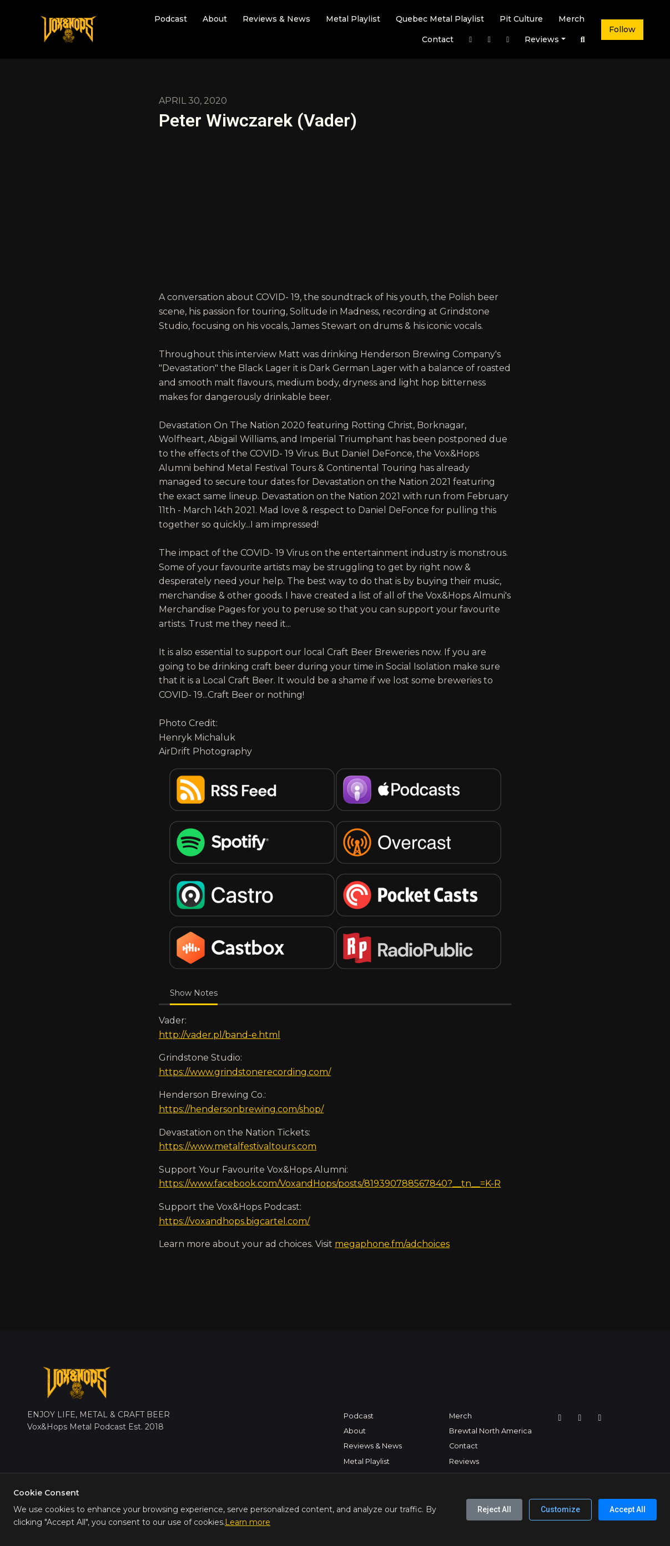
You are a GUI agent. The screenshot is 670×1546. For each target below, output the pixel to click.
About (215, 19)
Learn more (247, 1522)
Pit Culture (521, 19)
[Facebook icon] (580, 1417)
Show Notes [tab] (194, 993)
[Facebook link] (489, 39)
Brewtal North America (490, 1431)
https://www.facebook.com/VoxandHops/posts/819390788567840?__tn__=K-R (330, 1183)
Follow (622, 29)
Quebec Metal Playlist (440, 19)
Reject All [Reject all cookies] (494, 1509)
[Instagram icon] (560, 1417)
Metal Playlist (353, 19)
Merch (571, 19)
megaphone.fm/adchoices (392, 1244)
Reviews (542, 39)
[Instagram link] (470, 39)
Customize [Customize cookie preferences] (560, 1509)
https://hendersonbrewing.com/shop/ (241, 1109)
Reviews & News (276, 19)
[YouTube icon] (600, 1417)
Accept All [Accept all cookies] (627, 1509)
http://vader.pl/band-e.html (219, 1035)
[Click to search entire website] (582, 39)
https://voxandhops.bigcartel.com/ (234, 1221)
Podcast (170, 19)
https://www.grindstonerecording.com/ (245, 1072)
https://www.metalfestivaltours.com (237, 1146)
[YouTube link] (507, 39)
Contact (438, 39)
